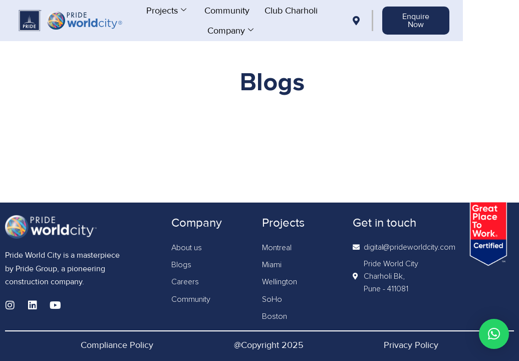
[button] (494, 334)
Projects (194, 10)
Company (258, 30)
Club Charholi (318, 10)
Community (254, 10)
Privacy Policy (411, 344)
